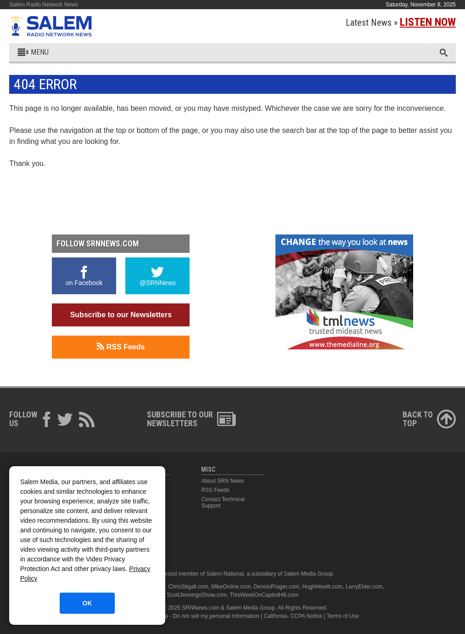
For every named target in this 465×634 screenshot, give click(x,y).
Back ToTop (429, 419)
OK (87, 603)
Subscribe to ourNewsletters (191, 419)
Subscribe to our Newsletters (121, 315)
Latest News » (401, 22)
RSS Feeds (121, 347)
